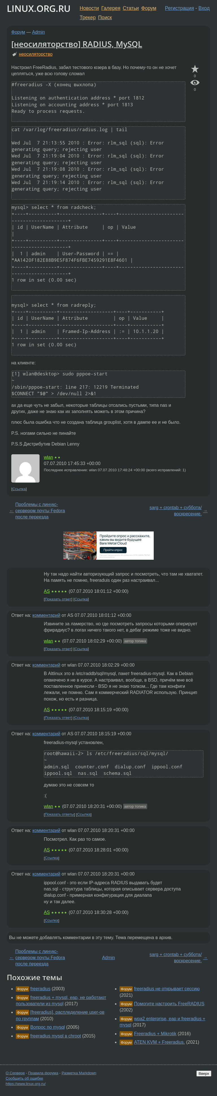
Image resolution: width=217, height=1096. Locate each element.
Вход (204, 8)
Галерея (110, 8)
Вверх (204, 1073)
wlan (48, 457)
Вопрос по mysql (47, 1027)
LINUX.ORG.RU (39, 8)
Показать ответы (59, 814)
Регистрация (179, 8)
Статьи (131, 8)
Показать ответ (58, 599)
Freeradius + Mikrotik (155, 1033)
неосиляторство (36, 54)
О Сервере (15, 1073)
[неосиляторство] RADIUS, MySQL (76, 43)
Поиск (105, 17)
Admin (38, 32)
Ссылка (19, 489)
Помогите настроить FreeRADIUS (169, 1003)
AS (47, 591)
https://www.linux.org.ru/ (25, 1084)
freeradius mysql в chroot (55, 1036)
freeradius (40, 988)
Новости (89, 8)
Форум (148, 8)
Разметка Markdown (79, 1073)
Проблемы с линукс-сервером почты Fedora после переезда (40, 511)
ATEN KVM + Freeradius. (159, 1042)
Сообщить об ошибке (24, 1078)
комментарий (46, 615)
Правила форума (43, 1073)
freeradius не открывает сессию (167, 988)
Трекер (88, 17)
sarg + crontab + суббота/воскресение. (175, 510)
